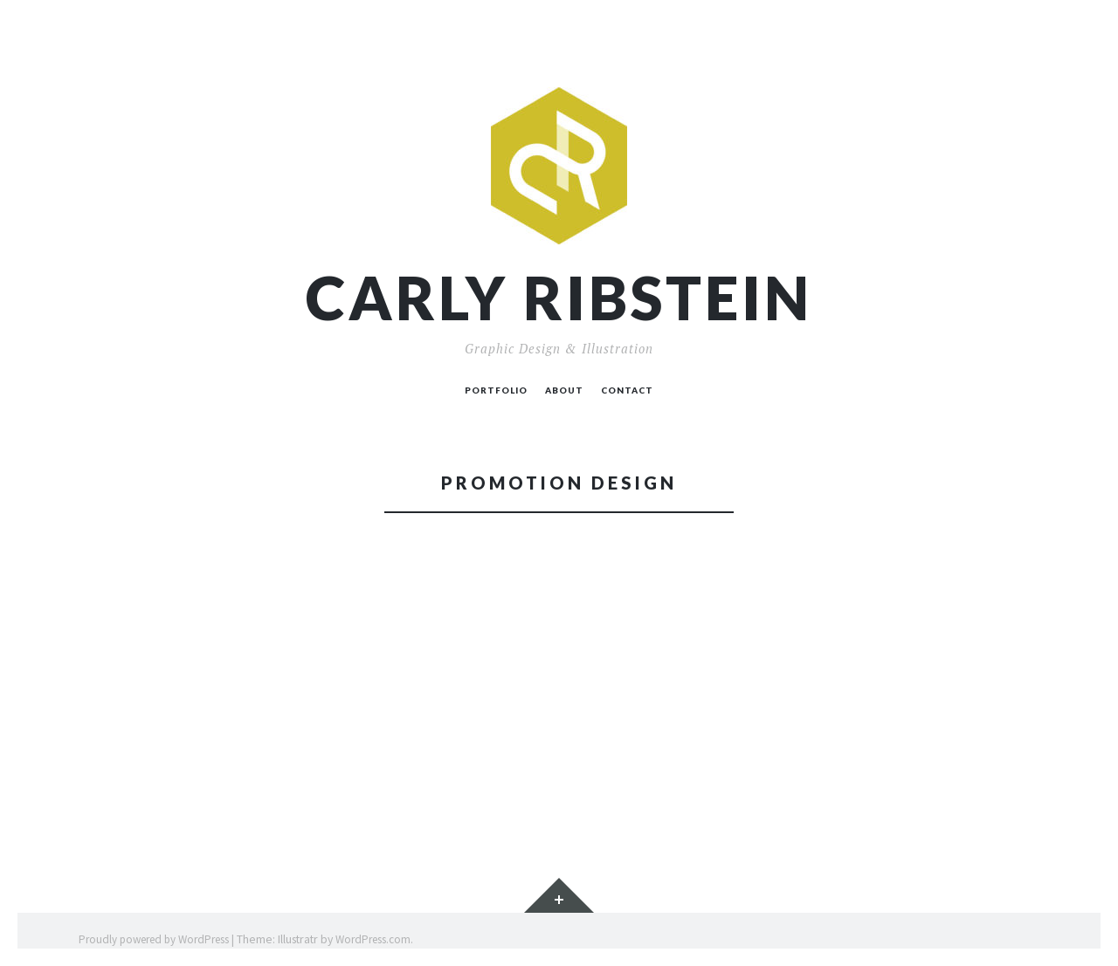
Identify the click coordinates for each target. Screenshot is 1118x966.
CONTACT (627, 390)
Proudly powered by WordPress (154, 939)
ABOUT (564, 390)
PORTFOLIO (496, 390)
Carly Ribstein (559, 298)
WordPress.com (373, 939)
